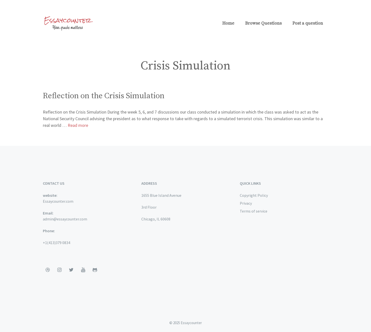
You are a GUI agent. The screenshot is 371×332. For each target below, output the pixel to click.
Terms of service (253, 211)
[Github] (95, 270)
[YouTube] (83, 270)
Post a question (307, 23)
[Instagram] (60, 270)
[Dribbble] (48, 270)
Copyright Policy (254, 195)
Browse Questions (263, 23)
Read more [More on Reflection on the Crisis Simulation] (78, 125)
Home (228, 23)
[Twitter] (71, 270)
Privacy (246, 203)
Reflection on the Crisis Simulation (103, 96)
